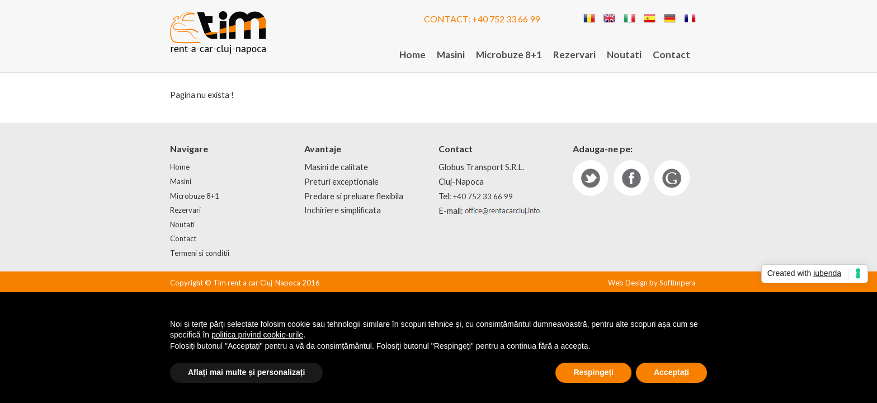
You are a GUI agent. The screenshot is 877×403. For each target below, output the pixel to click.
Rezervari (574, 54)
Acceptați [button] (671, 372)
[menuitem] (412, 55)
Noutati (624, 54)
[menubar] (545, 55)
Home (412, 54)
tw (590, 178)
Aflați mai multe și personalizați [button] (246, 372)
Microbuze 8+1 (509, 54)
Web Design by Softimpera (652, 282)
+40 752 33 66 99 (506, 18)
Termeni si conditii (199, 253)
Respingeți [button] (593, 372)
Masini (451, 54)
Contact (671, 54)
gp (672, 178)
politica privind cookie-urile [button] (257, 334)
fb (631, 178)
